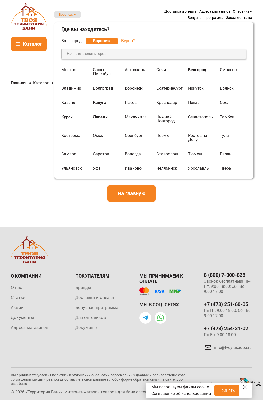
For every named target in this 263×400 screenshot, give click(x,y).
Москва (68, 70)
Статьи (18, 297)
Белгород (197, 70)
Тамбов (227, 117)
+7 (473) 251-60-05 (226, 304)
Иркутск (196, 88)
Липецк (100, 117)
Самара (68, 154)
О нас (16, 287)
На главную (131, 193)
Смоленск (229, 70)
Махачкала (136, 117)
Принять (227, 390)
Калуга (99, 103)
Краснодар (166, 103)
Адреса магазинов (214, 11)
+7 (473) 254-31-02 (226, 328)
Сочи (161, 70)
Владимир (71, 88)
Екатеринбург (169, 88)
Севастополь (200, 117)
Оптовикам (242, 11)
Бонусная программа (96, 307)
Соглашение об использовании (181, 393)
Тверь (225, 168)
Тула (224, 136)
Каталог (32, 44)
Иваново (133, 168)
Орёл (224, 103)
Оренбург (134, 136)
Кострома (70, 136)
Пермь (162, 136)
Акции (17, 307)
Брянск (227, 88)
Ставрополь (168, 154)
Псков (131, 103)
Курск (67, 117)
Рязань (227, 154)
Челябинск (166, 168)
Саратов (101, 154)
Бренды (83, 287)
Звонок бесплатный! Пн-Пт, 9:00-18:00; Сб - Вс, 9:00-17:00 (227, 286)
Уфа (97, 168)
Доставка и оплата (180, 11)
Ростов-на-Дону (198, 138)
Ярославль (198, 168)
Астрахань (135, 70)
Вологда (133, 154)
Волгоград (103, 88)
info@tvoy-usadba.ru (233, 347)
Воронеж (66, 14)
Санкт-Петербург (102, 72)
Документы (22, 317)
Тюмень (195, 154)
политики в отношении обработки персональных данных (100, 375)
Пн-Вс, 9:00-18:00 (220, 334)
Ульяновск (71, 168)
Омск (98, 136)
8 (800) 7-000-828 (224, 275)
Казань (68, 103)
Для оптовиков (90, 317)
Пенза (194, 103)
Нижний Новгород (165, 119)
